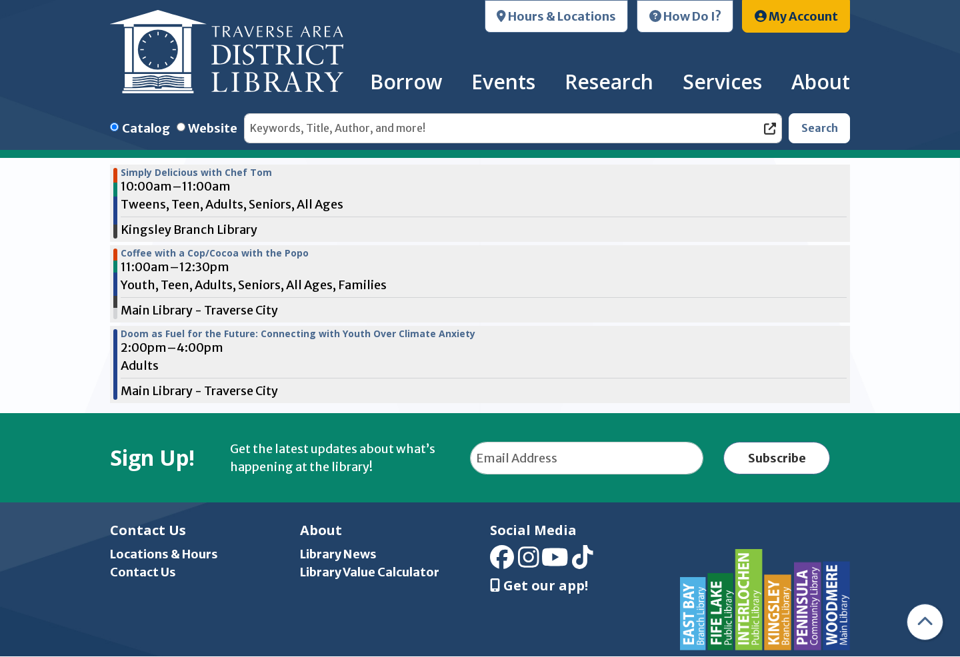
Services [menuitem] (722, 81)
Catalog (146, 128)
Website (212, 128)
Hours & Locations (556, 16)
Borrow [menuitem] (406, 81)
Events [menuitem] (503, 81)
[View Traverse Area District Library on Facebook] (502, 562)
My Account (796, 16)
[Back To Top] (925, 622)
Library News (338, 554)
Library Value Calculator (369, 572)
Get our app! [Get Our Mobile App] (539, 586)
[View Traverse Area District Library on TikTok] (582, 562)
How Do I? (685, 16)
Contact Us (143, 572)
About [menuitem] (820, 81)
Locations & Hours (164, 554)
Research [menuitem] (609, 81)
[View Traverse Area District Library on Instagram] (528, 562)
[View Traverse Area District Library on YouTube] (555, 562)
